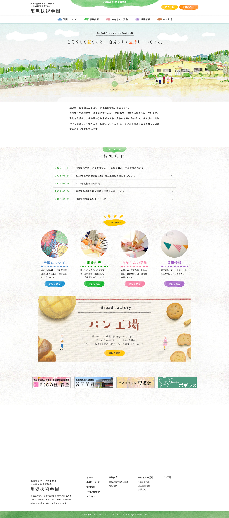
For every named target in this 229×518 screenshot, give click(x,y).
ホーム (89, 477)
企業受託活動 (144, 482)
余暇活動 (113, 486)
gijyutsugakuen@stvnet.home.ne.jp (49, 503)
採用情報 (145, 19)
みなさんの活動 (120, 19)
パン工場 (167, 19)
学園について (70, 19)
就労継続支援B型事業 (118, 482)
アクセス (90, 496)
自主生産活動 (144, 486)
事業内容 (94, 19)
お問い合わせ (93, 491)
